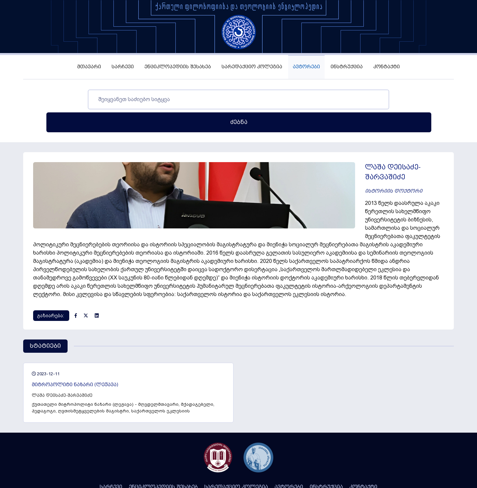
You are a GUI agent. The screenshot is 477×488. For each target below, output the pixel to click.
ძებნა (392, 99)
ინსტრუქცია (347, 67)
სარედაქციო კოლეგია (252, 67)
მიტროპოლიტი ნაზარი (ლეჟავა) (75, 327)
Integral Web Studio (271, 461)
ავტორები (306, 67)
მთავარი (89, 67)
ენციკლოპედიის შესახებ (177, 67)
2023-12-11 (46, 316)
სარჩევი (123, 67)
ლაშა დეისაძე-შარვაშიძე (62, 338)
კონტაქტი (386, 67)
